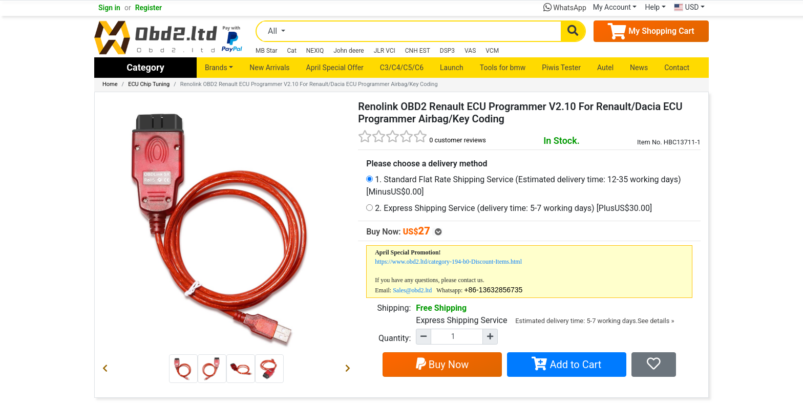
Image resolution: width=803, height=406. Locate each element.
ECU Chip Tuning (149, 84)
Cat (292, 50)
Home (110, 84)
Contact (676, 67)
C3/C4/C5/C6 (402, 67)
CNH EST (417, 50)
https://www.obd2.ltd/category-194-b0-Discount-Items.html (448, 261)
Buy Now (442, 364)
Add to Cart (566, 364)
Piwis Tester (561, 67)
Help (652, 7)
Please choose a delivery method (426, 163)
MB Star (267, 50)
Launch (451, 67)
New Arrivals (269, 67)
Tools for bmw (502, 67)
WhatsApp (564, 8)
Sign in (109, 8)
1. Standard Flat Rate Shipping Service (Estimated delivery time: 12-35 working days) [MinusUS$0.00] (523, 186)
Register (148, 8)
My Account (612, 7)
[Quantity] (457, 337)
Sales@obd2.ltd (412, 290)
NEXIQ (315, 50)
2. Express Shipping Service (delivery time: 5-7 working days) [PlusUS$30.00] (509, 208)
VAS (470, 50)
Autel (605, 67)
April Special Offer (335, 67)
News (639, 67)
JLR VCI (384, 50)
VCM (492, 50)
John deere (348, 50)
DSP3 (447, 50)
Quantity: (394, 338)
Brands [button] (216, 67)
